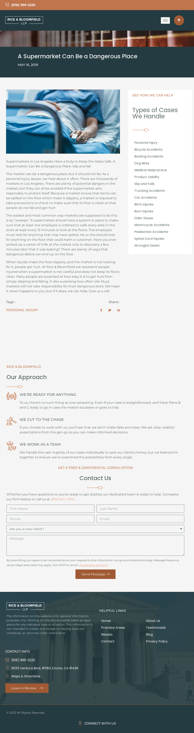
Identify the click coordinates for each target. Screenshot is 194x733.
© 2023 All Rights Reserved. (25, 712)
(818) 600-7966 (62, 499)
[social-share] (101, 310)
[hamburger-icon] (165, 20)
